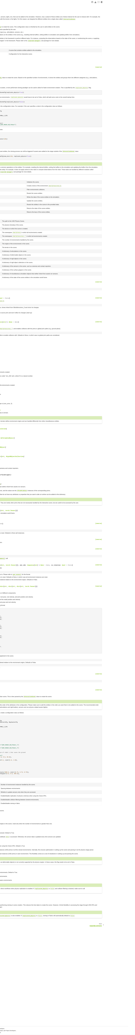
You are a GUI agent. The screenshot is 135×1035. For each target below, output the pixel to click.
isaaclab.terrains (15, 185)
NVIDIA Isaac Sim (14, 271)
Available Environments (15, 79)
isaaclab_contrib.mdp (16, 227)
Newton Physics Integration (16, 121)
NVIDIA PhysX (13, 274)
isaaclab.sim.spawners (17, 205)
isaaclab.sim (14, 183)
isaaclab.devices (15, 166)
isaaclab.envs (14, 169)
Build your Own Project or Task (17, 58)
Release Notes (13, 253)
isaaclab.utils (14, 188)
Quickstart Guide (13, 55)
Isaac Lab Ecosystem (15, 37)
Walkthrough (12, 60)
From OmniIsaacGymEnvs (16, 143)
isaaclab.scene (15, 177)
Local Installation (13, 39)
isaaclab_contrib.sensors (17, 229)
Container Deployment (15, 42)
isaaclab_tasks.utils (16, 232)
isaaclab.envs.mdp (16, 191)
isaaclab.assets (15, 161)
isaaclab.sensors (15, 180)
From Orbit (12, 145)
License (11, 259)
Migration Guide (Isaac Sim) (16, 248)
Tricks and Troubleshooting (16, 245)
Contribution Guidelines (15, 242)
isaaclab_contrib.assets (17, 224)
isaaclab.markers (15, 175)
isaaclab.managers (16, 172)
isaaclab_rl (13, 213)
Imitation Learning (14, 84)
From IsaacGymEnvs (15, 140)
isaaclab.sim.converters (17, 199)
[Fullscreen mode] (98, 2)
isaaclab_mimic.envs (16, 218)
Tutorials (11, 63)
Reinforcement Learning (15, 81)
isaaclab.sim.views (16, 207)
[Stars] (23, 25)
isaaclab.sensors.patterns (18, 196)
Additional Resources (15, 239)
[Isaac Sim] (15, 25)
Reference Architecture (15, 48)
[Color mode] (101, 2)
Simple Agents (13, 90)
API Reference (13, 153)
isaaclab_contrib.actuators (18, 221)
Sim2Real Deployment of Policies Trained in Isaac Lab (17, 132)
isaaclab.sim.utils (15, 210)
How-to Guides (13, 66)
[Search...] (16, 29)
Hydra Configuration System (17, 97)
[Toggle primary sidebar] (34, 2)
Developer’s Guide (14, 69)
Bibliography (12, 261)
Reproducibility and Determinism (18, 111)
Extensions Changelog (15, 256)
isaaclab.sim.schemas (17, 202)
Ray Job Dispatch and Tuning (17, 108)
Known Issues (13, 250)
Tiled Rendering (13, 105)
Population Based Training (16, 102)
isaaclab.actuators (15, 158)
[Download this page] (95, 2)
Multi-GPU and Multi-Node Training (18, 100)
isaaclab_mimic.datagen (17, 216)
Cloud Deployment (14, 45)
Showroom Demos (14, 87)
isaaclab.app (14, 155)
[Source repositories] (92, 2)
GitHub (11, 269)
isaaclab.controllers (16, 164)
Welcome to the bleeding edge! (17, 118)
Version (19, 19)
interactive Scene (113, 5)
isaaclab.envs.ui (15, 194)
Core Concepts (13, 76)
